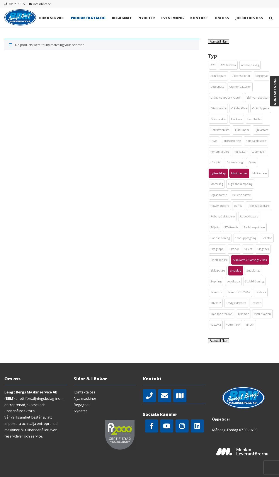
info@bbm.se (42, 4)
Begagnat (122, 17)
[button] (213, 65)
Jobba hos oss (249, 17)
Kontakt (199, 17)
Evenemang (172, 17)
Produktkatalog (88, 17)
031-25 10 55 (17, 4)
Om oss (222, 17)
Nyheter (146, 17)
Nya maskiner (85, 398)
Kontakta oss (84, 392)
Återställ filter (218, 41)
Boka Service (51, 17)
